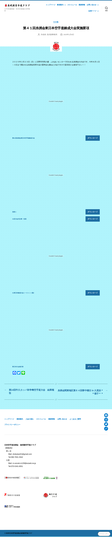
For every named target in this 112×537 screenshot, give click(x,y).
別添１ (14, 212)
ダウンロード (93, 138)
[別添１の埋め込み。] (56, 175)
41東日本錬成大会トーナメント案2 (23, 293)
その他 (56, 22)
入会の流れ (30, 419)
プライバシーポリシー (12, 425)
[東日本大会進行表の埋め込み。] (56, 330)
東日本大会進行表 (17, 367)
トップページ (50, 5)
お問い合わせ (91, 5)
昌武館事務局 (52, 35)
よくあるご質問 (75, 419)
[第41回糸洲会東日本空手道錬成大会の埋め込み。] (56, 101)
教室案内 (60, 5)
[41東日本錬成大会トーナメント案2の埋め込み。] (56, 256)
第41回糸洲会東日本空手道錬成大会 (23, 138)
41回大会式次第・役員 (19, 219)
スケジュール (72, 5)
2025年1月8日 (68, 35)
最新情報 (82, 5)
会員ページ (92, 11)
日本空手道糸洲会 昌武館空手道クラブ (21, 533)
